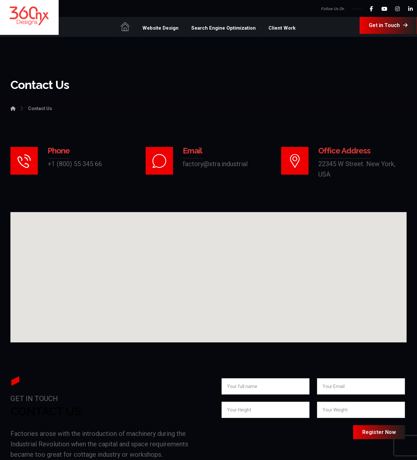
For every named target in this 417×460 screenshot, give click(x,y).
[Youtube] (384, 8)
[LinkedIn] (410, 8)
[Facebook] (371, 8)
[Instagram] (397, 8)
